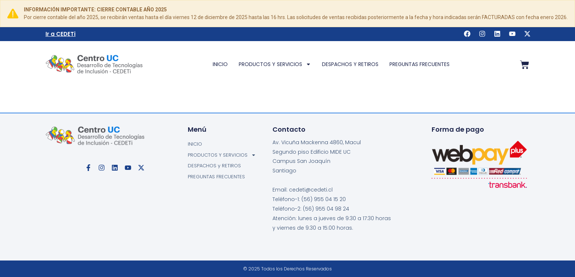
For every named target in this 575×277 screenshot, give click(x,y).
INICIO (220, 64)
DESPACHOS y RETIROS (350, 64)
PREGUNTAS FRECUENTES (419, 64)
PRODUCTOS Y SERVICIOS (275, 64)
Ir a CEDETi (60, 34)
